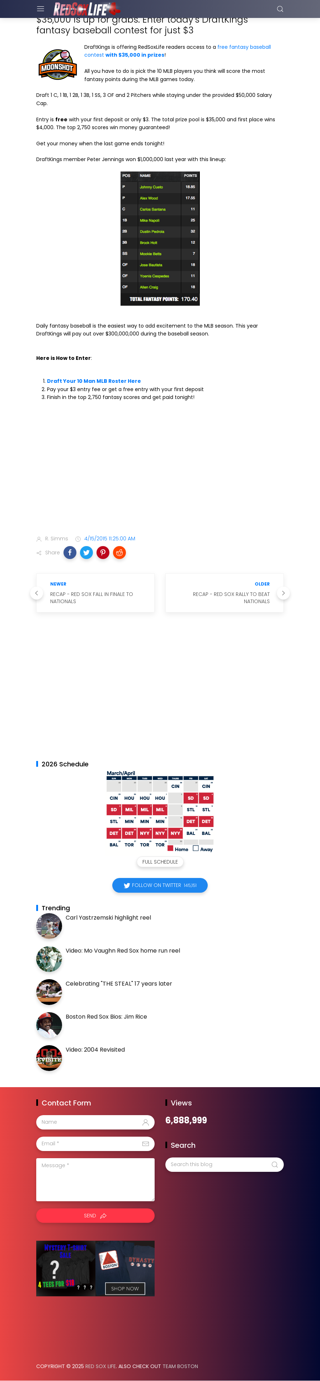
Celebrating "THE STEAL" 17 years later (119, 984)
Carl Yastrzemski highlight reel (108, 917)
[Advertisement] (160, 473)
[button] (69, 552)
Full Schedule (160, 861)
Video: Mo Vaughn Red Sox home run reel (123, 950)
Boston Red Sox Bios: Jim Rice (106, 1017)
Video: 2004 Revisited (95, 1050)
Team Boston (180, 1366)
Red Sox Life (100, 1366)
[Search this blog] (224, 1164)
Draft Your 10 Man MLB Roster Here (94, 381)
